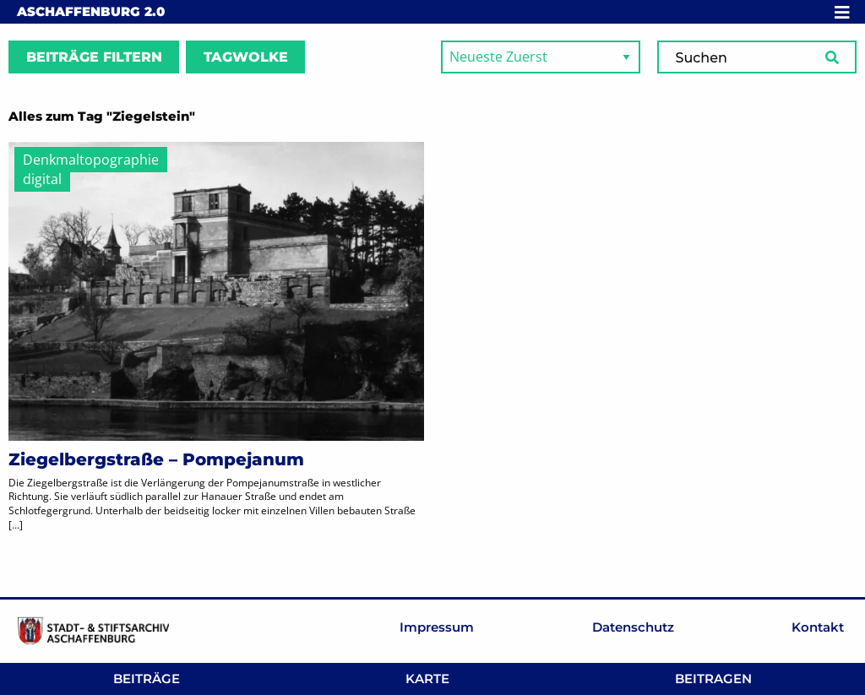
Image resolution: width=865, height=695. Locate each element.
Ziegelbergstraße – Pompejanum (156, 459)
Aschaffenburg (91, 11)
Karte (427, 679)
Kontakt (818, 627)
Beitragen (713, 679)
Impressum (437, 627)
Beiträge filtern (94, 57)
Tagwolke (246, 57)
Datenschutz (633, 627)
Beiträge (146, 679)
